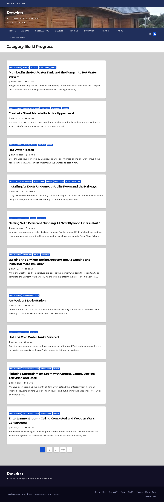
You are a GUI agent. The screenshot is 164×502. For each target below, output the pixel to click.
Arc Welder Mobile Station (27, 300)
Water (53, 67)
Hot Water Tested (21, 150)
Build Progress (15, 67)
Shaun (29, 82)
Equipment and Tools (31, 108)
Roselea (15, 13)
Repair (33, 218)
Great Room (56, 108)
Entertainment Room (31, 368)
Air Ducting (13, 181)
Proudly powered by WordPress (20, 494)
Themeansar (55, 494)
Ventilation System (73, 181)
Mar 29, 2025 (17, 191)
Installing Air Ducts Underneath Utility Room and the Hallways (53, 186)
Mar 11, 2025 (17, 269)
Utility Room (44, 67)
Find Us (74, 31)
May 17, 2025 (16, 82)
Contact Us (42, 31)
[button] (150, 34)
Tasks (119, 31)
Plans (106, 31)
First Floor (45, 108)
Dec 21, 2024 (17, 428)
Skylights (41, 218)
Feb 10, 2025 (17, 306)
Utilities (34, 67)
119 (63, 449)
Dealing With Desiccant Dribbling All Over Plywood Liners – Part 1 (54, 223)
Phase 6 (26, 67)
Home (12, 31)
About (25, 31)
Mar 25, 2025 (17, 228)
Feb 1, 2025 (16, 383)
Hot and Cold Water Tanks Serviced (34, 337)
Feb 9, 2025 (16, 342)
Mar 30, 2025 (17, 155)
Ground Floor (39, 181)
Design (59, 31)
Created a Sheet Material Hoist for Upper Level (41, 113)
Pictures (90, 31)
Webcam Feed (17, 37)
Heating (26, 145)
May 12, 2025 (17, 118)
